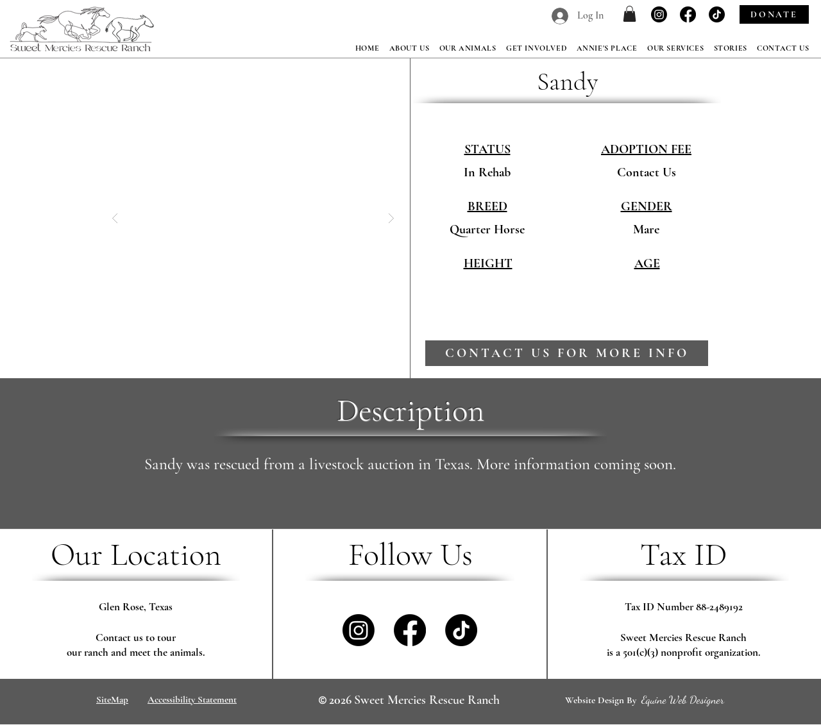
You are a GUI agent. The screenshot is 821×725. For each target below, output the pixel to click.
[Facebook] (688, 14)
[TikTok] (717, 14)
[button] (629, 14)
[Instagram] (659, 14)
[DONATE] (774, 14)
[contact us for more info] (566, 353)
